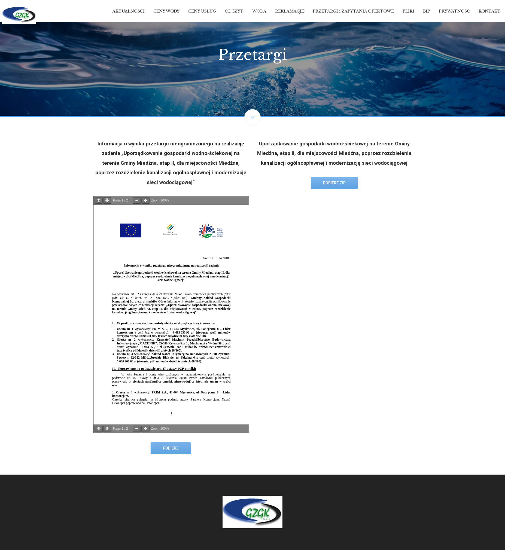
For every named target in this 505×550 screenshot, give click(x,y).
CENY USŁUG (202, 11)
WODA (259, 11)
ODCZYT (234, 11)
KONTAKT (490, 11)
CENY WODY (166, 11)
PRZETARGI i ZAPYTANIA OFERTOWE (353, 11)
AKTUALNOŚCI (128, 11)
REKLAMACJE (289, 11)
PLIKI (408, 11)
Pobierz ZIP (334, 183)
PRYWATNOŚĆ (454, 11)
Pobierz (171, 448)
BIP (426, 11)
